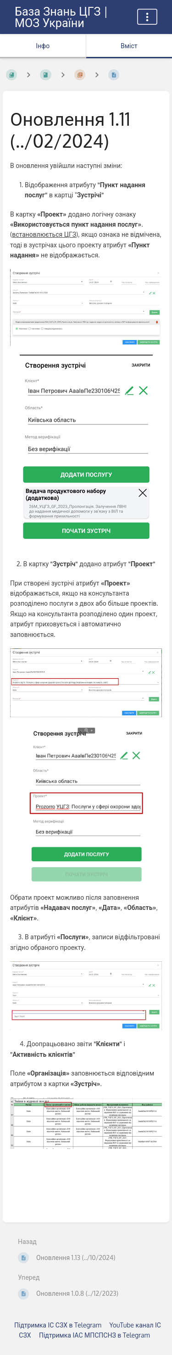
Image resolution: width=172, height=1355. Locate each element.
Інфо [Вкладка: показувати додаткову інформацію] (43, 46)
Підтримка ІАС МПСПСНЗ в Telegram (94, 1335)
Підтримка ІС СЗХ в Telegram (57, 1325)
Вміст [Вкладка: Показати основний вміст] (129, 46)
